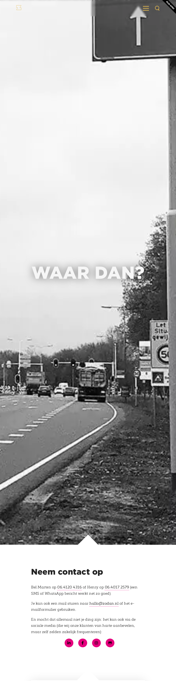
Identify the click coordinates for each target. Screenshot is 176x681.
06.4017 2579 (117, 587)
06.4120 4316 (69, 587)
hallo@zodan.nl (103, 603)
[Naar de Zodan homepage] (29, 8)
